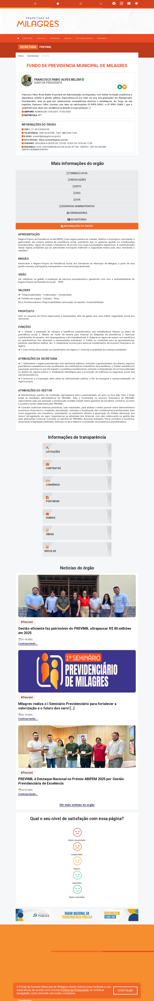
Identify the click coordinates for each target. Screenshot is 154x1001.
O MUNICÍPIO (42, 38)
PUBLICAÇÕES (102, 38)
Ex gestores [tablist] (76, 219)
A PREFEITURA (27, 38)
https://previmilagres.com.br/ (53, 140)
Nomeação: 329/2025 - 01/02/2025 (53, 111)
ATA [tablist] (77, 199)
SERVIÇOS (68, 38)
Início (21, 56)
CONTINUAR (125, 990)
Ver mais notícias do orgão (77, 754)
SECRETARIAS (55, 38)
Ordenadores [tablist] (77, 213)
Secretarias (32, 56)
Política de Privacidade (75, 990)
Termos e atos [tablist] (77, 173)
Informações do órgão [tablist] (77, 226)
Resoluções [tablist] (77, 179)
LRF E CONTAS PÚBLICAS (85, 38)
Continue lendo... (28, 593)
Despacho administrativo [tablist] (77, 206)
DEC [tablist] (77, 193)
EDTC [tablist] (77, 186)
